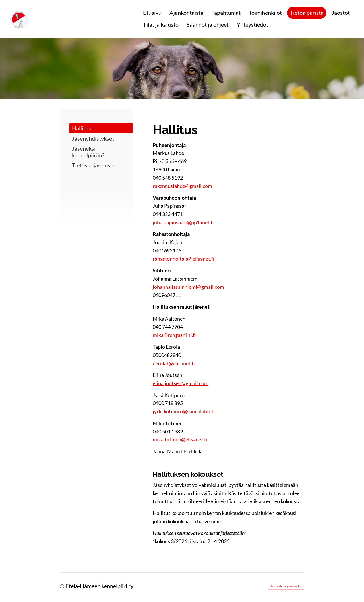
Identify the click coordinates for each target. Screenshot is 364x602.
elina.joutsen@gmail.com (180, 383)
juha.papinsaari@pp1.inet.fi (183, 222)
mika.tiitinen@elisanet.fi (180, 439)
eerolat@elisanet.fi (174, 363)
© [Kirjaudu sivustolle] (62, 585)
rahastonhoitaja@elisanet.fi (183, 259)
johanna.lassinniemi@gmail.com (188, 287)
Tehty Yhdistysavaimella (286, 586)
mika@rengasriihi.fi (174, 335)
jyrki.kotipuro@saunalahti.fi (183, 411)
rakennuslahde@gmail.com (183, 186)
